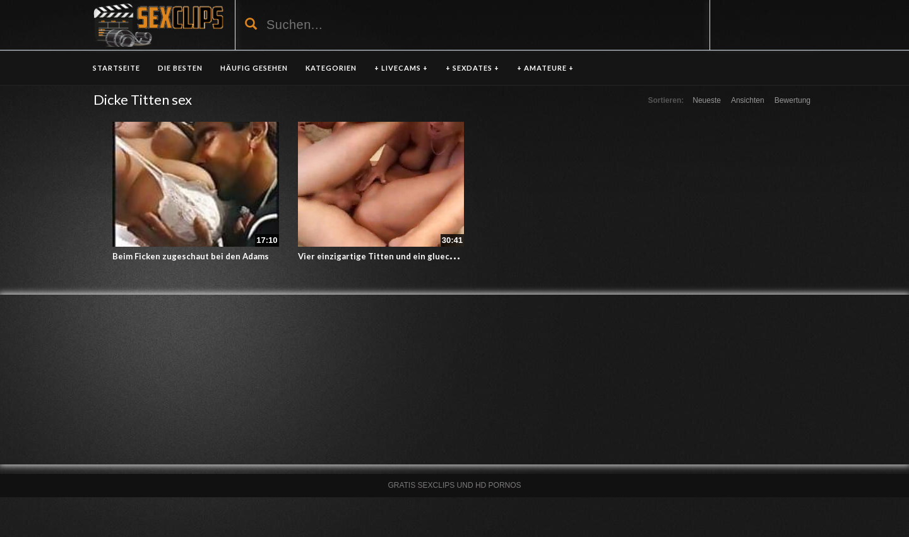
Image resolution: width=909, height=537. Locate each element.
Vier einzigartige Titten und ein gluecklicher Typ (396, 256)
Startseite (116, 68)
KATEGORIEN (331, 68)
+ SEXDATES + (472, 68)
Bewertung (793, 100)
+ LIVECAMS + (401, 68)
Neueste (706, 100)
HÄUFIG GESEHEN (254, 68)
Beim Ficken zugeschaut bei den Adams (190, 256)
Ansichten (747, 100)
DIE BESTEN (180, 68)
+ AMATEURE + (545, 68)
